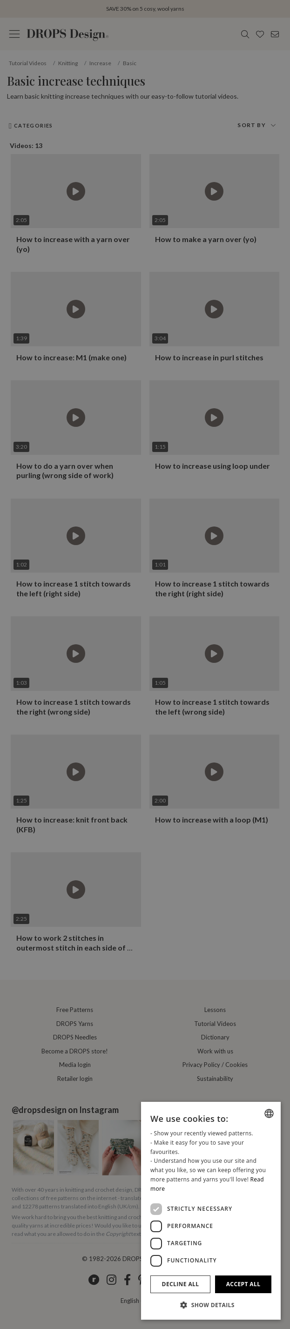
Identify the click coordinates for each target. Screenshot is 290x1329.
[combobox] (269, 1113)
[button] (210, 1304)
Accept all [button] (243, 1284)
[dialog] (211, 1211)
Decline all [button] (180, 1284)
